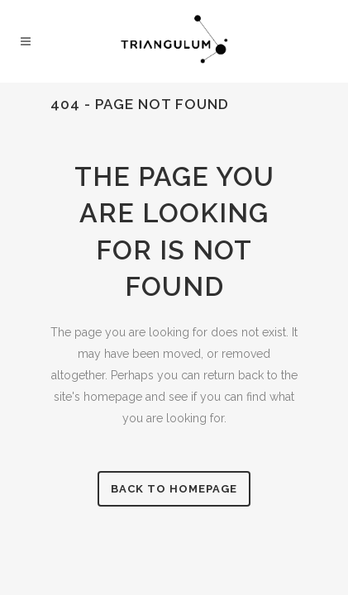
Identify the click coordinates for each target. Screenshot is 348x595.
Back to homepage (174, 489)
